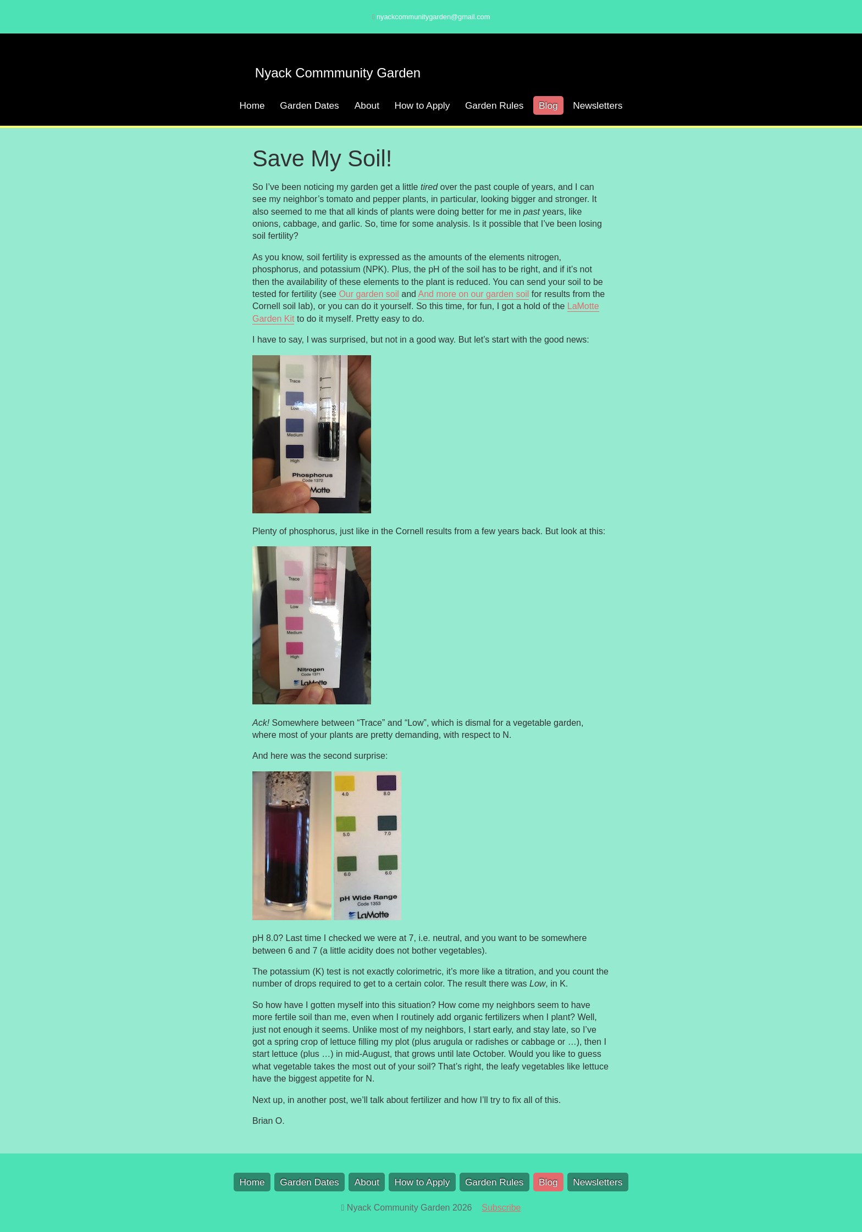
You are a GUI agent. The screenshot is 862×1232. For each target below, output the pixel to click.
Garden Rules (494, 105)
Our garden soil (369, 294)
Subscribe (501, 1207)
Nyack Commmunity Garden (338, 72)
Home (252, 105)
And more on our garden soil (473, 294)
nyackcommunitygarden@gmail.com (433, 17)
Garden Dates (309, 105)
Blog (548, 105)
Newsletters (597, 105)
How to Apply (422, 105)
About (367, 105)
